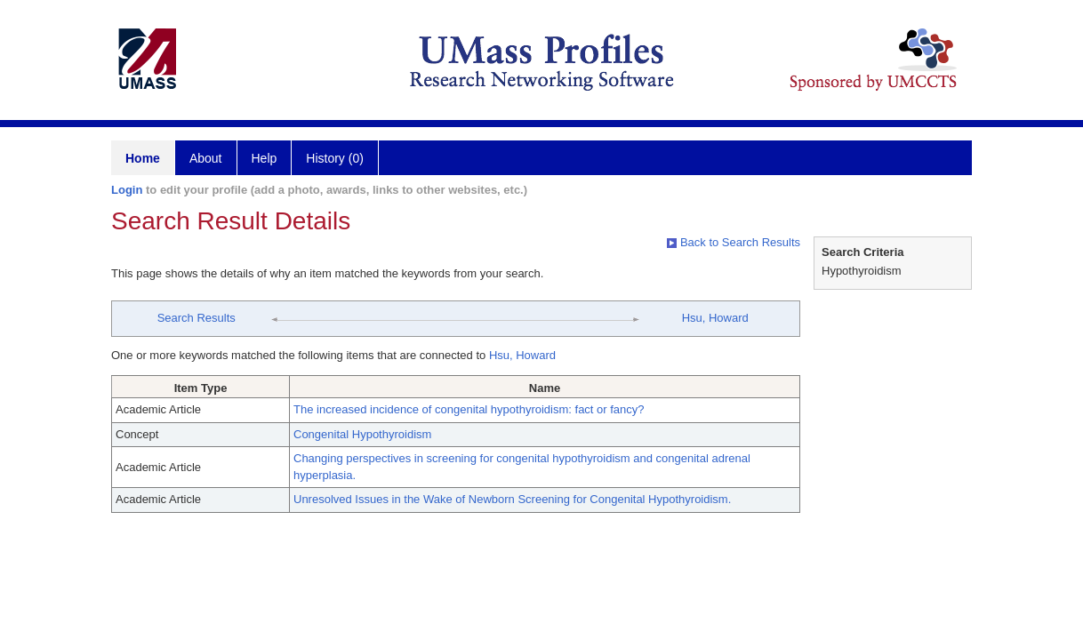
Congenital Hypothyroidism (362, 434)
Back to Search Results (733, 242)
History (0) (335, 158)
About (205, 158)
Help (264, 158)
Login (126, 189)
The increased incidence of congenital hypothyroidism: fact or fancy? (469, 409)
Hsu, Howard (715, 317)
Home (142, 158)
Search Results (196, 317)
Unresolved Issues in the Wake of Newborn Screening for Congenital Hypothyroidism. (512, 499)
